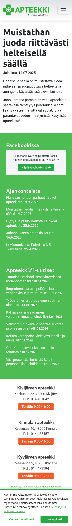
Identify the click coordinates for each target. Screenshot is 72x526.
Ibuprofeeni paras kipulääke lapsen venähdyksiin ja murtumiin (32, 291)
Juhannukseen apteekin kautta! (30, 233)
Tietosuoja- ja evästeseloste (26, 486)
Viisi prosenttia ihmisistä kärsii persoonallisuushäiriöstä (29, 362)
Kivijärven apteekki (36, 397)
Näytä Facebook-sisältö (36, 167)
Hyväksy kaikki (54, 519)
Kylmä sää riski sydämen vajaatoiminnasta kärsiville (26, 314)
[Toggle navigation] (63, 10)
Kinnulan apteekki (36, 432)
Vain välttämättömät (21, 519)
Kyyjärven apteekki (36, 467)
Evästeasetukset (52, 486)
